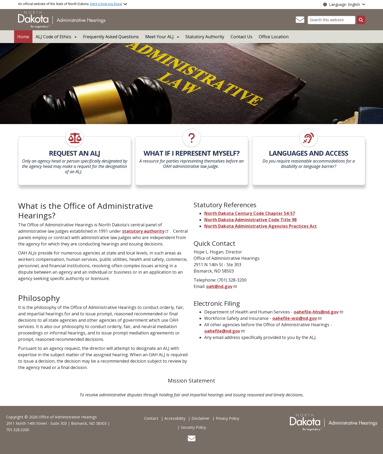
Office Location (274, 37)
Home (23, 37)
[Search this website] (331, 20)
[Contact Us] (300, 19)
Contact (151, 418)
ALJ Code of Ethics (53, 37)
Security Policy (193, 427)
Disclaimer (201, 418)
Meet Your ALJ (159, 37)
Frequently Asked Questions (111, 37)
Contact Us (241, 37)
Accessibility (174, 418)
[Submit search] (361, 20)
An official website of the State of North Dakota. (70, 4)
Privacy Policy (227, 418)
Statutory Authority (204, 37)
